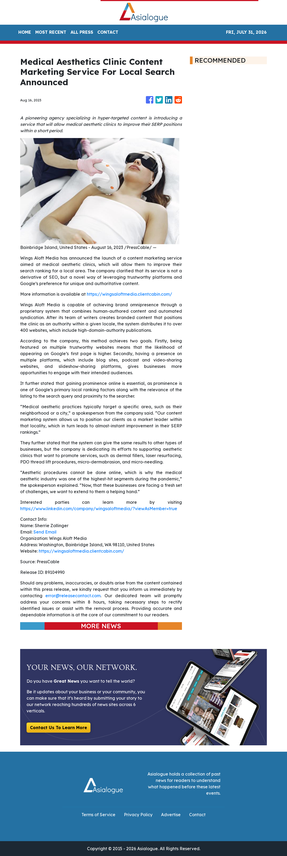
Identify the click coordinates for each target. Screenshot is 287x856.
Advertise (171, 814)
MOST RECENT (50, 32)
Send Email (44, 532)
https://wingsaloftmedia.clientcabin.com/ (129, 294)
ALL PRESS (82, 32)
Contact (197, 814)
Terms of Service (98, 814)
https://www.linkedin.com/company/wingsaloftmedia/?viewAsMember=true (98, 508)
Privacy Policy (138, 814)
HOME (24, 32)
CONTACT (107, 32)
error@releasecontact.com (73, 595)
